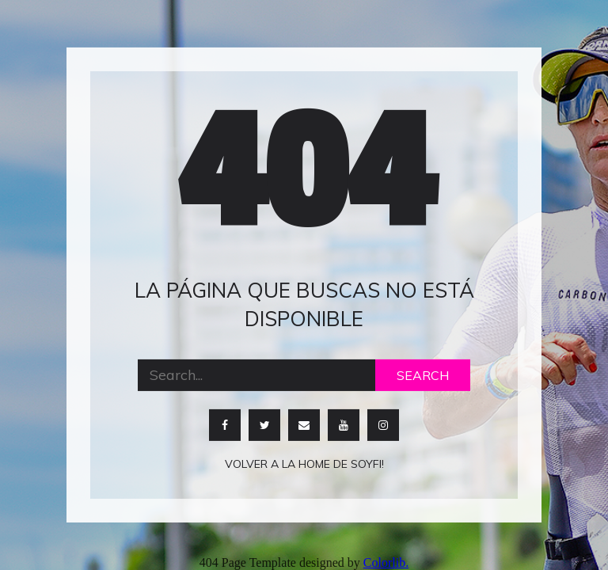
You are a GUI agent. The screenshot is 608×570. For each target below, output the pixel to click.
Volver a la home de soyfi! (304, 463)
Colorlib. (385, 562)
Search (423, 374)
